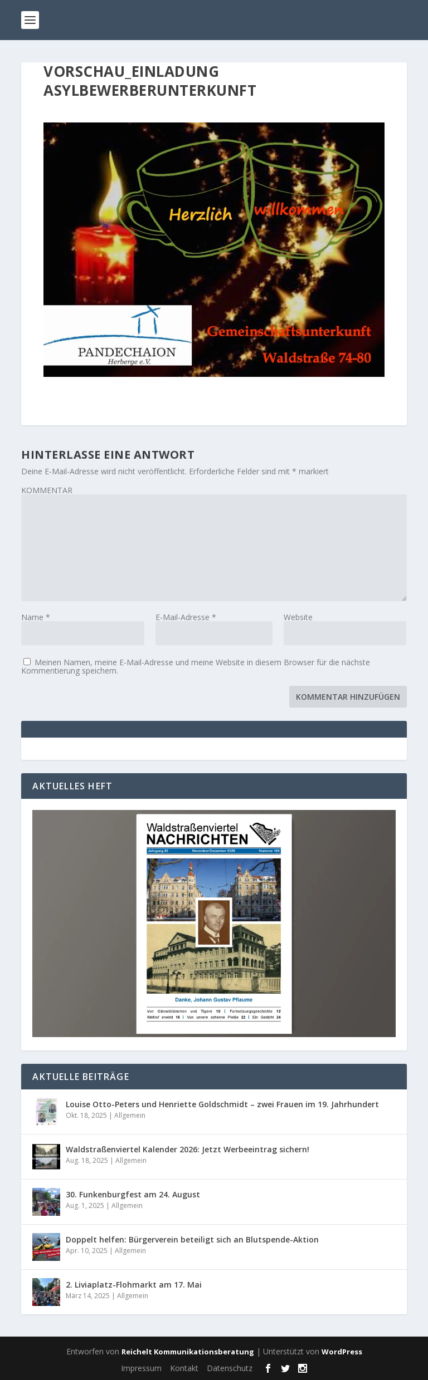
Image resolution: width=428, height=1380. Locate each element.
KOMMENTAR (46, 490)
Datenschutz (229, 1368)
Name (35, 617)
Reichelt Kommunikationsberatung (187, 1352)
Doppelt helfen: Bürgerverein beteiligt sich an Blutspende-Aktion (192, 1239)
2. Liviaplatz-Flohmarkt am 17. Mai (134, 1284)
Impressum (141, 1368)
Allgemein (129, 1115)
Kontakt (184, 1368)
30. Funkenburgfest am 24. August (133, 1194)
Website (298, 617)
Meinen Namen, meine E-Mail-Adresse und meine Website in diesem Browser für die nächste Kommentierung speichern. (195, 666)
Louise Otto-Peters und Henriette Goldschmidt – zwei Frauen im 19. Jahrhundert (222, 1104)
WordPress (342, 1352)
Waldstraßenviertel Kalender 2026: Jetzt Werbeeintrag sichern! (187, 1149)
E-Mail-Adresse (185, 617)
